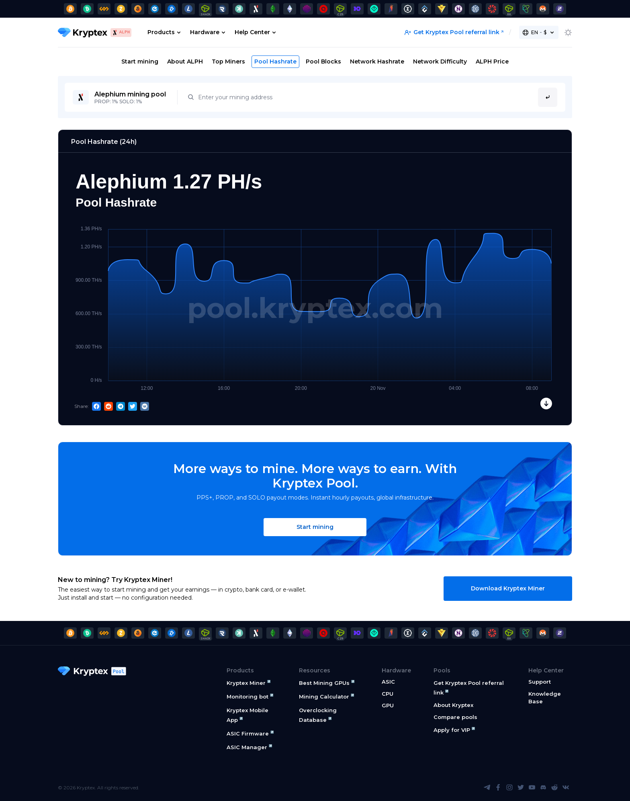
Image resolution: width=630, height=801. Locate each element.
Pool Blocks (323, 61)
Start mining (139, 61)
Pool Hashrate (275, 61)
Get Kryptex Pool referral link (452, 32)
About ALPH (185, 61)
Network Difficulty (440, 61)
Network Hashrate (377, 61)
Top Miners (228, 61)
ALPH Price (492, 61)
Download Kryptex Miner (508, 588)
